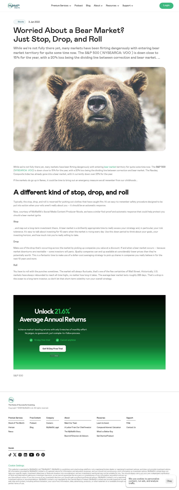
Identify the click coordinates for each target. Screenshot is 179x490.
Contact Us (131, 427)
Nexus (10, 432)
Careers (49, 423)
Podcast (79, 5)
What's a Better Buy (105, 432)
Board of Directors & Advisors (76, 436)
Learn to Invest (103, 423)
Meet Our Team (70, 423)
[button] (52, 348)
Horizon (11, 427)
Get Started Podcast (105, 436)
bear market (110, 167)
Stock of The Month (16, 423)
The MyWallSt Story (72, 432)
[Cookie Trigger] (16, 465)
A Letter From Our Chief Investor (77, 427)
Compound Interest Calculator (109, 427)
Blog (88, 5)
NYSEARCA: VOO (23, 170)
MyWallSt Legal (52, 427)
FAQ (128, 423)
